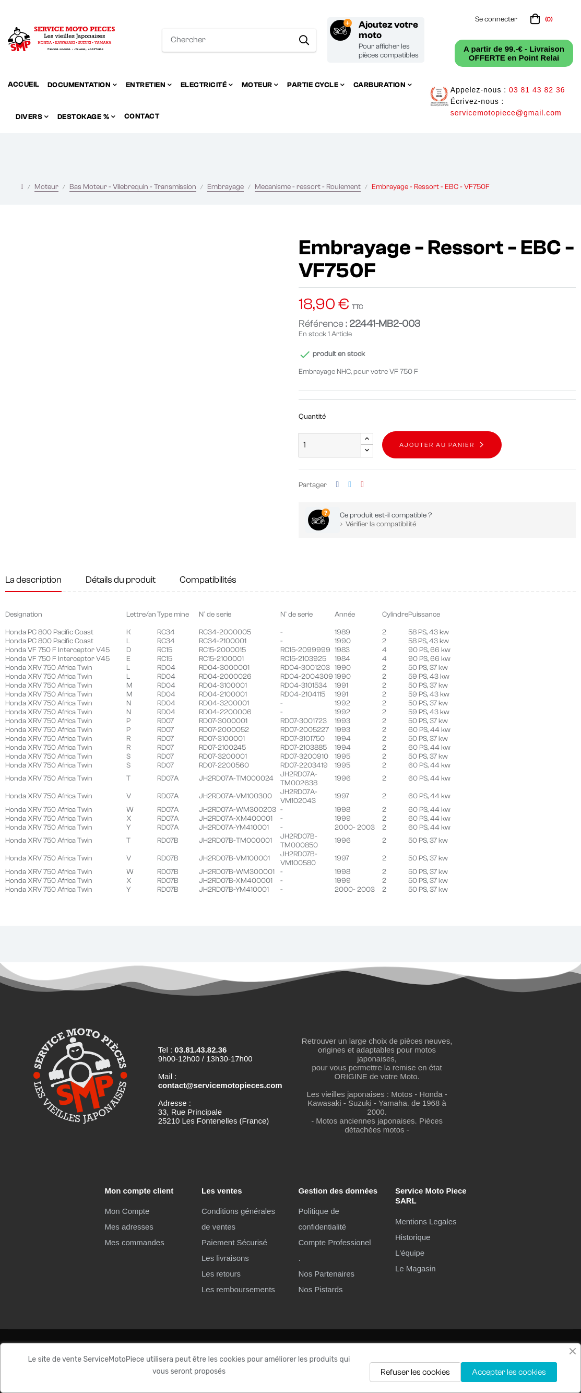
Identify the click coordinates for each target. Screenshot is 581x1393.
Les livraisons (225, 1258)
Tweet (349, 485)
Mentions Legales (426, 1221)
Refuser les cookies (415, 1372)
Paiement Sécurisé (234, 1242)
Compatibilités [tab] (208, 579)
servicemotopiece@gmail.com (506, 113)
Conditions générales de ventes (238, 1219)
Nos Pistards (320, 1289)
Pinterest (362, 485)
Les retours (221, 1273)
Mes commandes (134, 1242)
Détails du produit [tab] (121, 579)
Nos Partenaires (326, 1273)
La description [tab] (33, 579)
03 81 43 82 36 (537, 90)
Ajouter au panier (437, 444)
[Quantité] (330, 445)
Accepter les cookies (509, 1372)
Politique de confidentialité (322, 1219)
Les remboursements (238, 1289)
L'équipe (409, 1252)
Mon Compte (126, 1211)
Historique (413, 1237)
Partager (337, 485)
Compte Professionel (334, 1242)
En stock (312, 334)
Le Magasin (415, 1268)
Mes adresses (128, 1226)
